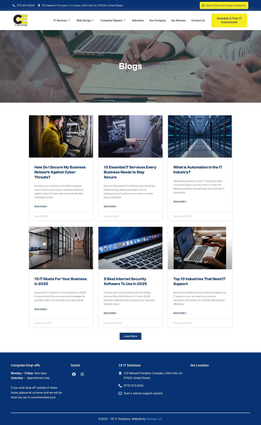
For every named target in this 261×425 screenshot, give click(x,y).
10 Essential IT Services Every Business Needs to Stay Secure (130, 172)
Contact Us (198, 20)
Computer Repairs (113, 20)
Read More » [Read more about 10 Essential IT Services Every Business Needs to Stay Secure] (110, 206)
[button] (130, 336)
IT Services (61, 20)
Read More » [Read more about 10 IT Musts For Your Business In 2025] (40, 309)
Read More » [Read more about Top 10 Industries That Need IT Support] (180, 313)
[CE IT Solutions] (217, 389)
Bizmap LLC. (154, 419)
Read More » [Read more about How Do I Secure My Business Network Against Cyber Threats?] (40, 206)
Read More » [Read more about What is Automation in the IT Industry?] (180, 201)
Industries (138, 20)
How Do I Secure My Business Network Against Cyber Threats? (60, 172)
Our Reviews (178, 20)
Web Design (85, 20)
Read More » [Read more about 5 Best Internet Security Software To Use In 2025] (110, 313)
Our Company (157, 20)
